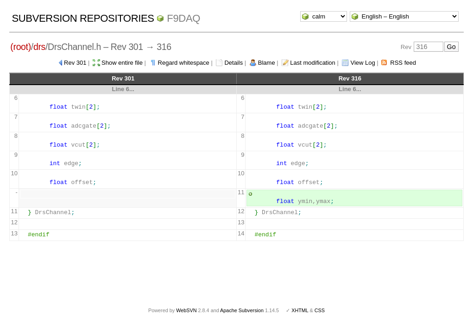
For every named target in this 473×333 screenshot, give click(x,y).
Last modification (312, 62)
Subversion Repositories (83, 18)
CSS (320, 310)
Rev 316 (350, 78)
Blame (266, 62)
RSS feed (403, 62)
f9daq (183, 18)
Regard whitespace (183, 62)
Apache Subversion (242, 310)
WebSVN (186, 310)
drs (39, 47)
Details (233, 62)
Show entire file (122, 62)
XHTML (299, 310)
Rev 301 (75, 62)
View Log (362, 62)
